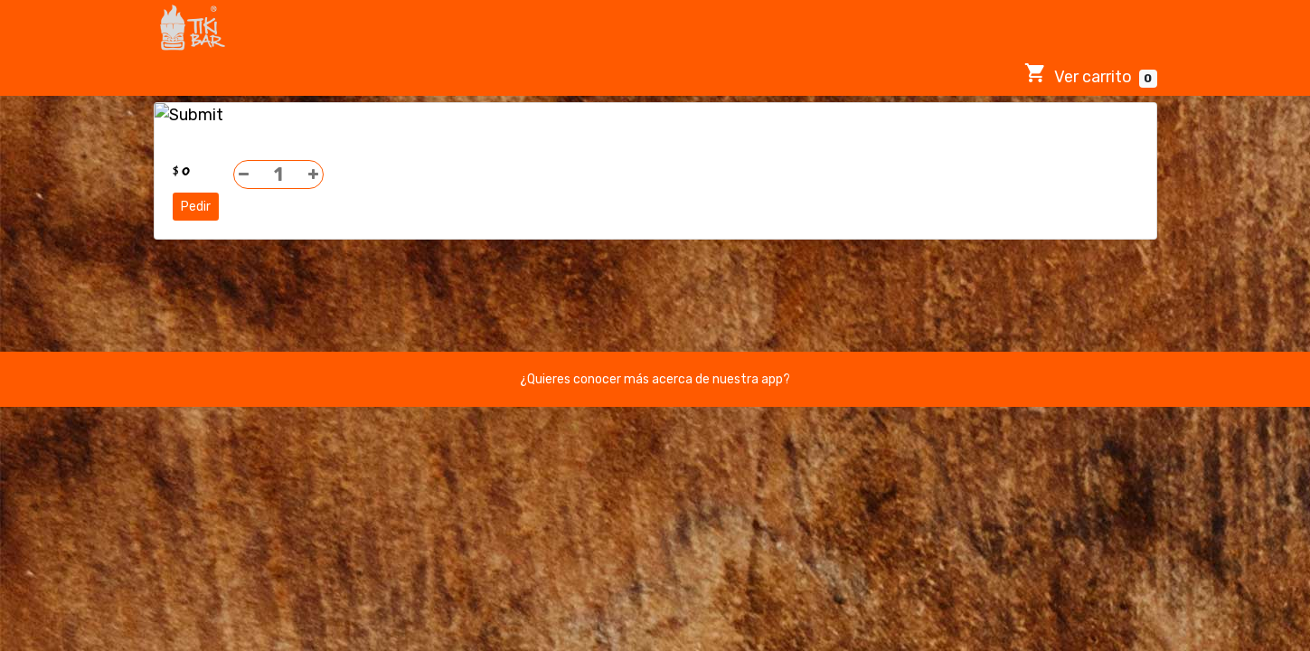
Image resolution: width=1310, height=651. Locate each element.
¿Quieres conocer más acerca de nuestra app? (655, 379)
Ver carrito (1090, 74)
